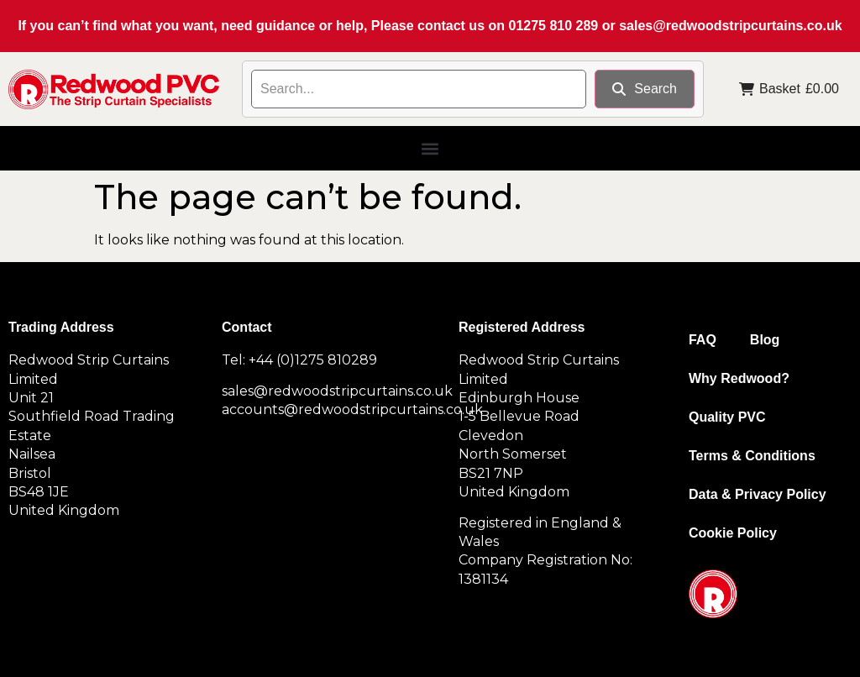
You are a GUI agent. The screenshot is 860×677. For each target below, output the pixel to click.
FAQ (702, 340)
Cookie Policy (733, 533)
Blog (765, 340)
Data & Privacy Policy (757, 494)
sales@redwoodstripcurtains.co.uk (730, 25)
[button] (430, 148)
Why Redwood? (739, 378)
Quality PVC (727, 417)
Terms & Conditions (752, 456)
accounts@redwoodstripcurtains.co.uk (352, 409)
